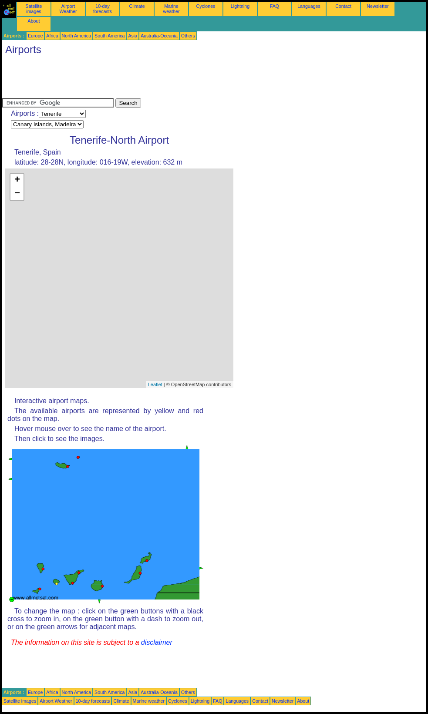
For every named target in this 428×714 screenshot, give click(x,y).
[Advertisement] (160, 78)
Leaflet (155, 384)
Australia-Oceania (159, 35)
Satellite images (34, 8)
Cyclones (206, 6)
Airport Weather (68, 8)
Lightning (240, 6)
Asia (132, 35)
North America (76, 35)
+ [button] (17, 180)
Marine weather (171, 8)
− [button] (17, 193)
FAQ (274, 6)
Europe (35, 35)
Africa (52, 35)
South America (109, 35)
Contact (343, 6)
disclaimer (156, 642)
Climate (137, 6)
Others (188, 35)
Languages (308, 6)
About (34, 21)
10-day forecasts (102, 8)
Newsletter (377, 6)
